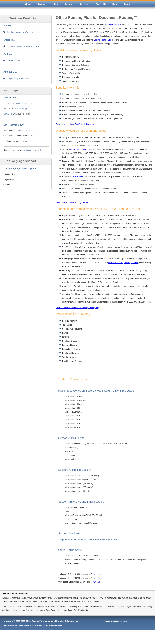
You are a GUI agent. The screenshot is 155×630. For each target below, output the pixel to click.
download (95, 582)
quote (15, 150)
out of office (78, 177)
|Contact (114, 621)
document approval (22, 130)
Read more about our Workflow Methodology (75, 124)
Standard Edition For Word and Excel (23, 32)
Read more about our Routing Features (72, 202)
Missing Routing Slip (102, 40)
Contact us (8, 114)
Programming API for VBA (18, 79)
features (30, 136)
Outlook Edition (13, 61)
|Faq (120, 621)
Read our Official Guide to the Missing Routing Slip (77, 308)
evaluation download (32, 150)
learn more (96, 574)
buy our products (24, 103)
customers (23, 141)
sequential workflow (112, 24)
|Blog (124, 621)
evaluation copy (20, 108)
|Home (108, 621)
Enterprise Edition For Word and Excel (23, 46)
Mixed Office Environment (81, 149)
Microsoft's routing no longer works (123, 262)
